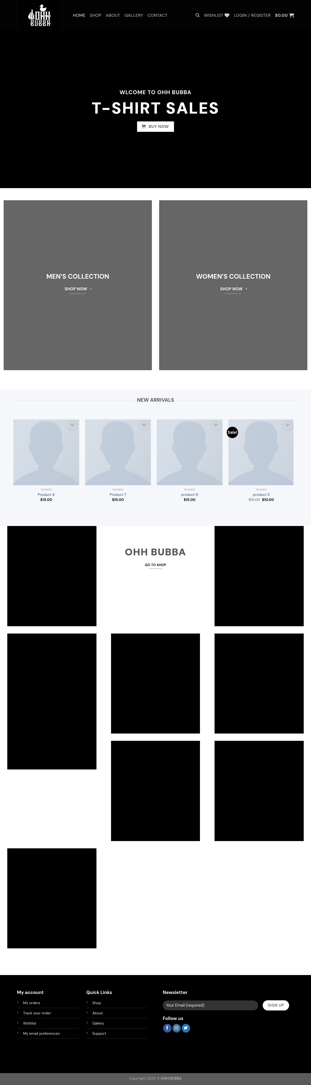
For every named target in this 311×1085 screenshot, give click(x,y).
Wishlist (29, 1023)
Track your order (37, 1013)
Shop (96, 15)
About (113, 15)
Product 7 (118, 494)
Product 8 (46, 494)
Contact (157, 15)
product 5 (261, 494)
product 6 (189, 494)
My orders (31, 1003)
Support (99, 1033)
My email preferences (41, 1033)
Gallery (134, 15)
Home (79, 15)
